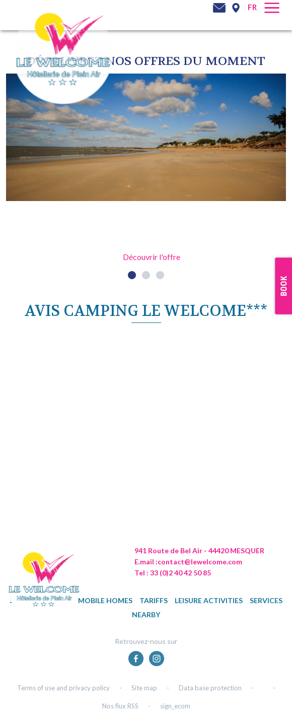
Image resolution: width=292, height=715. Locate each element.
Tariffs (153, 600)
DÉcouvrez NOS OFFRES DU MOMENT (146, 61)
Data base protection (210, 688)
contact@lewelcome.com (200, 561)
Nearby (146, 614)
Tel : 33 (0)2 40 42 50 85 (172, 572)
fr (252, 7)
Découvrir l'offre (151, 257)
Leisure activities (209, 600)
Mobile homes (105, 600)
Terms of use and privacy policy (63, 688)
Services (266, 600)
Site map (144, 688)
